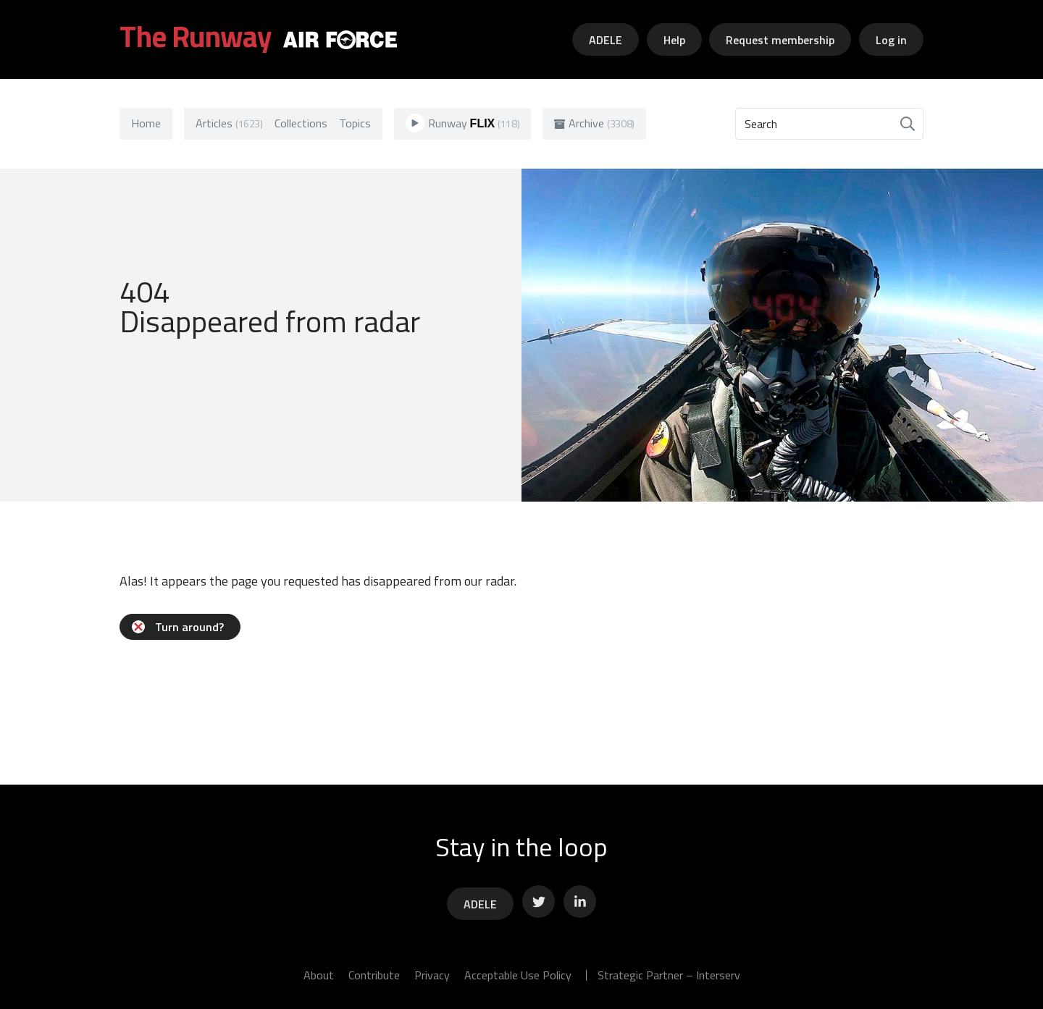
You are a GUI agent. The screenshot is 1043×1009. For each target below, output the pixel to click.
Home (146, 123)
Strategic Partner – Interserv (669, 975)
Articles (229, 123)
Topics (355, 123)
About (318, 975)
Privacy (432, 975)
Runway (463, 123)
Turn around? (178, 627)
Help (674, 39)
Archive (594, 123)
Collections (301, 123)
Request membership (780, 39)
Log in (891, 39)
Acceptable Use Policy (517, 975)
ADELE (605, 39)
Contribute (374, 975)
